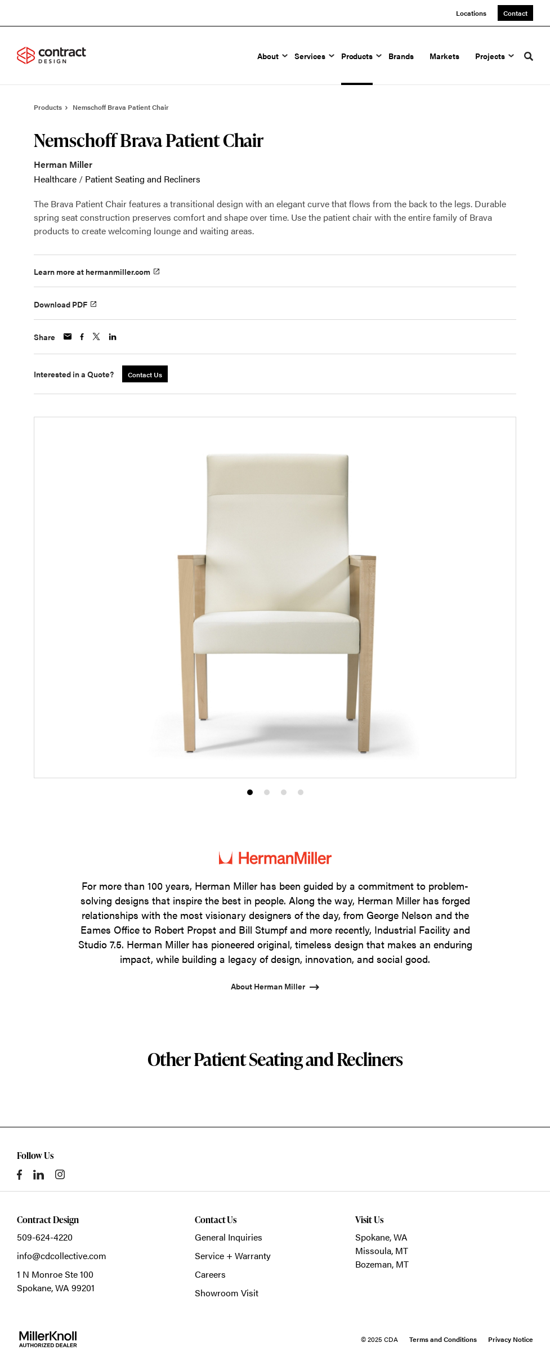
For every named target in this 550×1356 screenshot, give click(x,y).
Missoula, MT (381, 1250)
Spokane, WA (381, 1236)
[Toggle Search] (528, 56)
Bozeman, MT (382, 1263)
